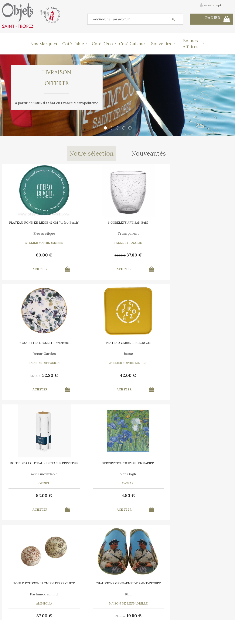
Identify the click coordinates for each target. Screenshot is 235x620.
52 (152, 255)
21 (152, 495)
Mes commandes (17, 597)
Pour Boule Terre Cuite (88, 474)
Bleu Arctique (31, 233)
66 (138, 255)
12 (88, 495)
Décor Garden (146, 233)
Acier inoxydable (31, 353)
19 (210, 375)
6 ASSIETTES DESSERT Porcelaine (146, 224)
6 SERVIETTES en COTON (146, 463)
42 (204, 255)
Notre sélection (91, 154)
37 (94, 255)
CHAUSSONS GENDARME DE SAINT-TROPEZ (204, 344)
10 (31, 495)
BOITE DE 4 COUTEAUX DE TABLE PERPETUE (31, 344)
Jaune (204, 233)
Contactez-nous (16, 587)
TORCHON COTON (204, 463)
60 (31, 255)
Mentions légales (221, 564)
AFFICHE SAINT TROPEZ (31, 463)
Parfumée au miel (146, 353)
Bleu (204, 353)
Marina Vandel (31, 474)
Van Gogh (88, 353)
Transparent (88, 233)
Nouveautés (149, 154)
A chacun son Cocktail (146, 474)
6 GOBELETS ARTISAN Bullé (88, 222)
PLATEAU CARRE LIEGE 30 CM (204, 222)
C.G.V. (194, 564)
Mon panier (70, 587)
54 (80, 255)
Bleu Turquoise (204, 474)
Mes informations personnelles (84, 597)
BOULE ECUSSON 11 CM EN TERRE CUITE (146, 344)
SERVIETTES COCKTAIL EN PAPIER (89, 344)
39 (196, 376)
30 (138, 496)
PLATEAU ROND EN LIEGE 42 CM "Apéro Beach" (30, 224)
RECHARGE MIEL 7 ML (88, 463)
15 (204, 495)
